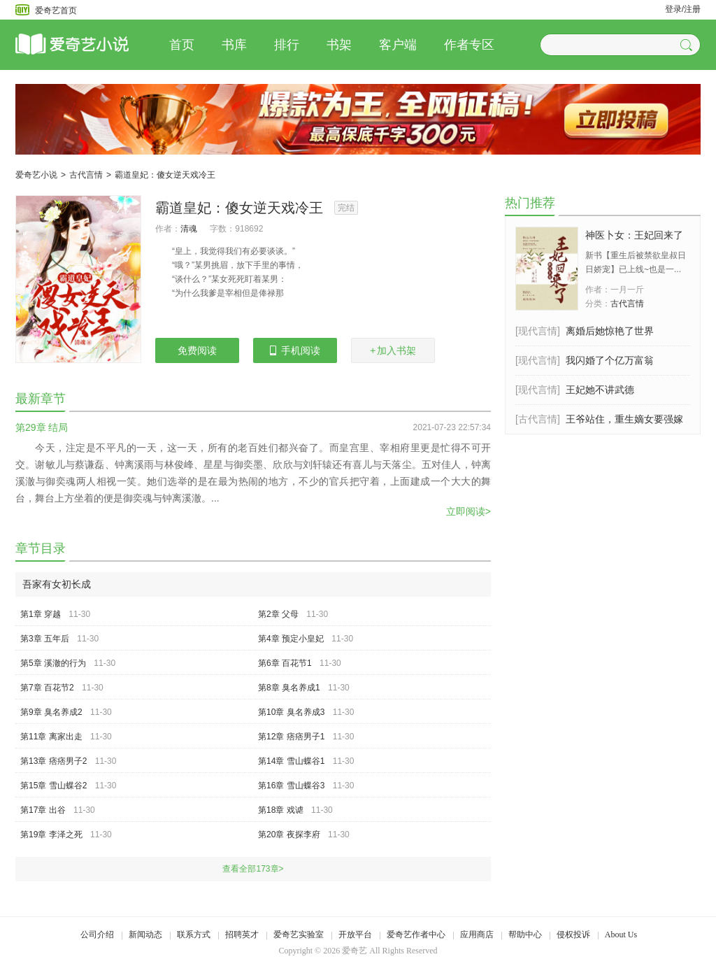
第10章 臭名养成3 (291, 712)
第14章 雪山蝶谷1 (291, 761)
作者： (167, 229)
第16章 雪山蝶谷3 (291, 785)
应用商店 (477, 934)
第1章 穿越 (40, 614)
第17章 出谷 (43, 810)
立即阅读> (468, 511)
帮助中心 (525, 934)
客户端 (398, 45)
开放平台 (355, 934)
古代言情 (86, 175)
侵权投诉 (573, 934)
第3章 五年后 (44, 639)
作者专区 (469, 45)
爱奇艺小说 (36, 175)
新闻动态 (145, 934)
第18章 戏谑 (280, 810)
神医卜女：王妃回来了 (634, 235)
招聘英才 (242, 934)
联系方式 (193, 934)
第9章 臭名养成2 (51, 712)
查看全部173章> (252, 869)
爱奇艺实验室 (298, 934)
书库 (234, 45)
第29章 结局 (41, 427)
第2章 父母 (278, 614)
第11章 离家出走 (51, 736)
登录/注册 (683, 9)
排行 (286, 45)
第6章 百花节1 (285, 663)
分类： (597, 303)
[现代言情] (537, 330)
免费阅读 (197, 350)
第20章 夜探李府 (289, 834)
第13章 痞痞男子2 (53, 761)
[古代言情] (537, 419)
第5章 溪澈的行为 (53, 663)
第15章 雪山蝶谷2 (53, 785)
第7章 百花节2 (47, 688)
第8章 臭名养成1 (289, 688)
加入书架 (393, 350)
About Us (621, 934)
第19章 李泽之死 (51, 834)
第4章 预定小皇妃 (291, 639)
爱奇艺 (354, 951)
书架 (339, 45)
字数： (222, 229)
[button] (688, 44)
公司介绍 (97, 934)
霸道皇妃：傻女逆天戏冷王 (165, 175)
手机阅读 (295, 350)
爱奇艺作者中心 (416, 934)
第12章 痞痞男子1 (291, 736)
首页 (181, 45)
